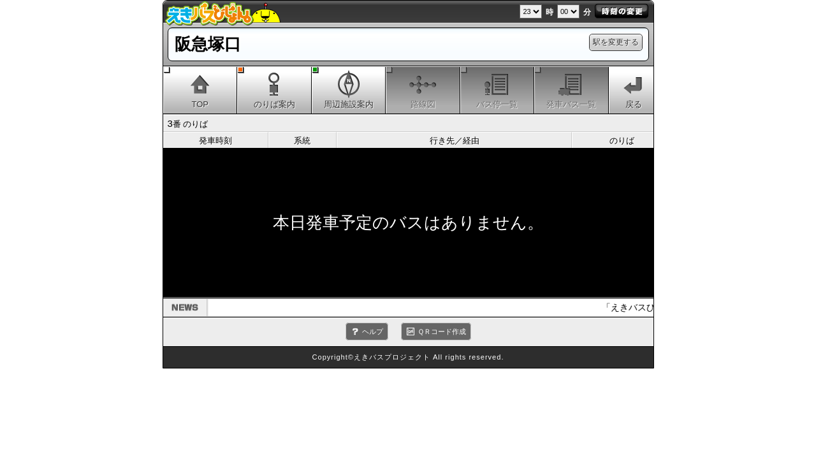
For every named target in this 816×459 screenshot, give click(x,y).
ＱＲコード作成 (442, 331)
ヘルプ (372, 331)
